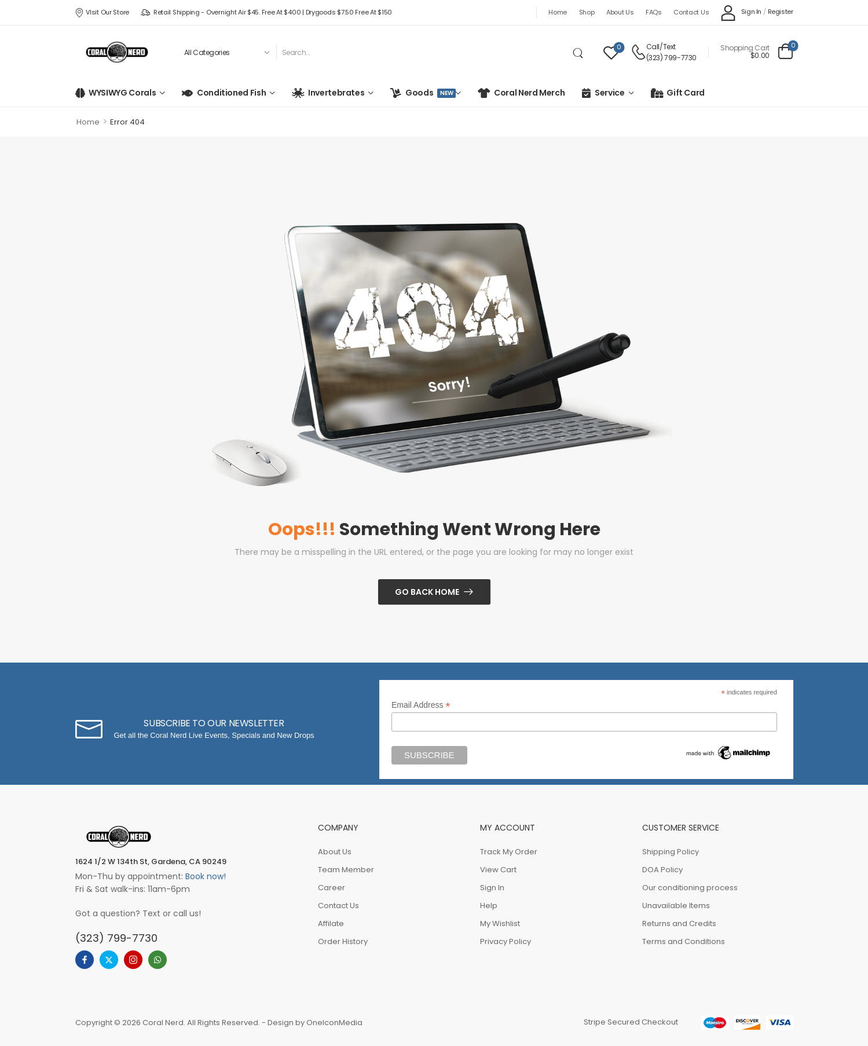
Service (610, 92)
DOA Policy (662, 869)
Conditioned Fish (231, 92)
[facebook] (84, 959)
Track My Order (508, 851)
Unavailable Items (676, 905)
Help (488, 905)
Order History (343, 941)
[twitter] (109, 959)
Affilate (331, 923)
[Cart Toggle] (756, 52)
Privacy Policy (505, 941)
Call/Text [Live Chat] (661, 47)
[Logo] (117, 52)
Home (557, 12)
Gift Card (685, 92)
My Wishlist (500, 923)
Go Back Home (427, 592)
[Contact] (638, 52)
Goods (428, 92)
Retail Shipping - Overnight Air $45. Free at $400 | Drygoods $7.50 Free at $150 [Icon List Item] (266, 12)
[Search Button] (580, 52)
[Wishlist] (611, 52)
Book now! (205, 876)
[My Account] (740, 12)
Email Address (421, 705)
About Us (620, 12)
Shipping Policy (670, 851)
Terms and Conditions (683, 941)
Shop (587, 12)
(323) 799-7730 (671, 58)
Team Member (346, 869)
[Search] (422, 52)
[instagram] (133, 959)
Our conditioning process (690, 887)
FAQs (654, 12)
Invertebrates (336, 92)
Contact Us (691, 12)
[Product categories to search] (226, 52)
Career (331, 887)
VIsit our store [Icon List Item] (102, 12)
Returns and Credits (679, 923)
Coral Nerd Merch (529, 92)
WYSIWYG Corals (122, 92)
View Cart (498, 869)
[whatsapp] (157, 959)
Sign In (492, 887)
